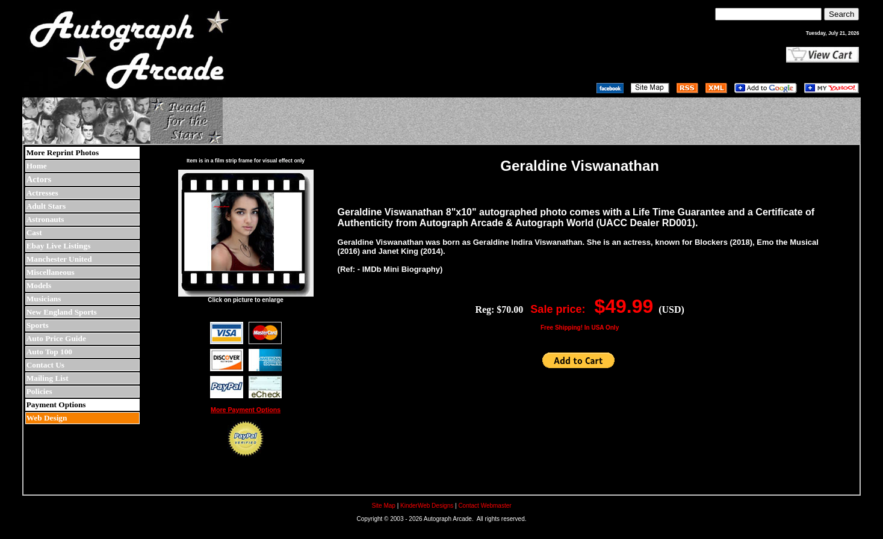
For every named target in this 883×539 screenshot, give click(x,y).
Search (841, 14)
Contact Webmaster (484, 505)
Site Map (383, 505)
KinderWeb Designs (426, 505)
